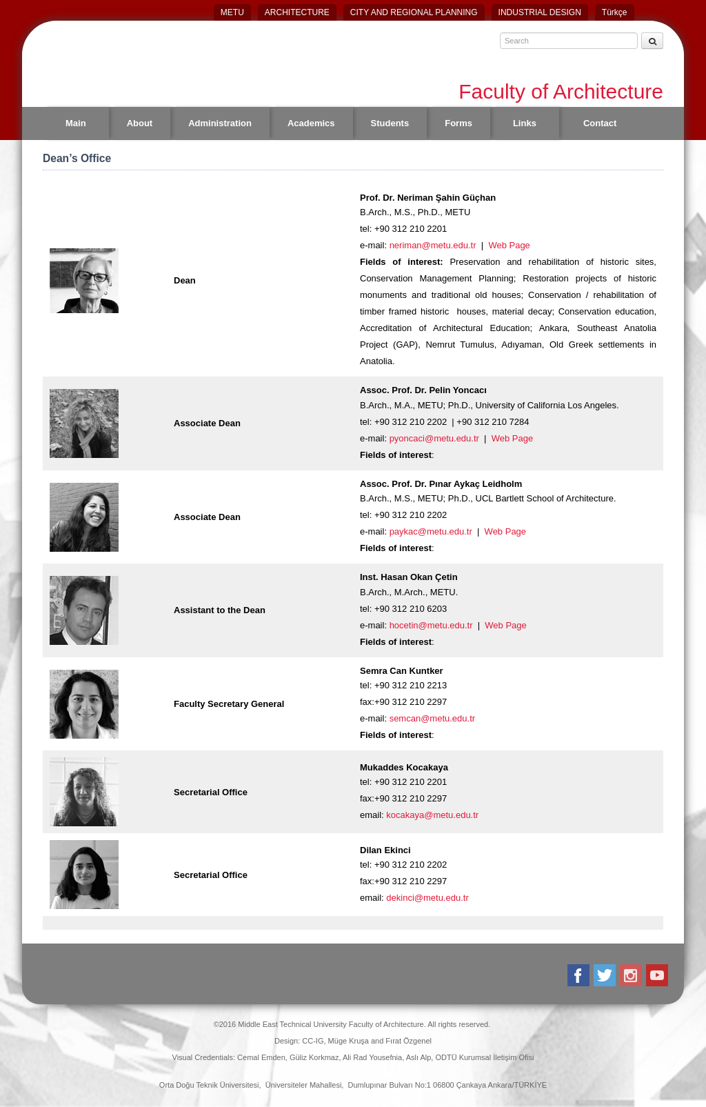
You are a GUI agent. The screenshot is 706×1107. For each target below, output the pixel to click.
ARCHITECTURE (297, 12)
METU (232, 12)
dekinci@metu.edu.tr (427, 897)
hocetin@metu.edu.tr (431, 625)
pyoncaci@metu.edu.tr (434, 438)
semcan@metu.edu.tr (432, 718)
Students (390, 123)
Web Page (509, 245)
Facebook (579, 975)
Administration (220, 123)
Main (75, 123)
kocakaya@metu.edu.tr (432, 815)
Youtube (658, 975)
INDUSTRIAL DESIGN (539, 12)
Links (524, 123)
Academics (311, 123)
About (140, 123)
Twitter (606, 975)
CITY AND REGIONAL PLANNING (414, 12)
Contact (599, 123)
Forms (458, 123)
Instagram (632, 975)
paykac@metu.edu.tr (431, 531)
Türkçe (614, 12)
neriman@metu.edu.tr (433, 245)
